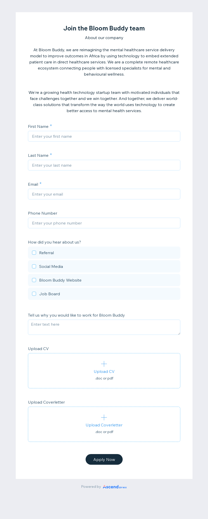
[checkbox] (104, 253)
